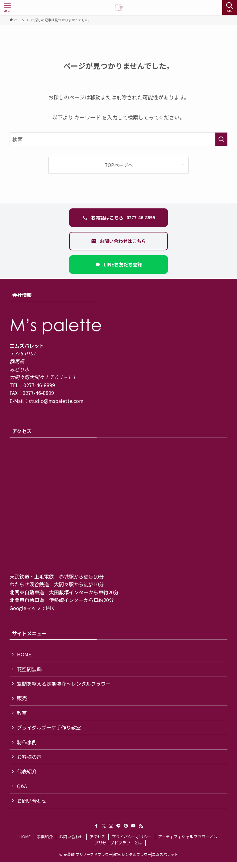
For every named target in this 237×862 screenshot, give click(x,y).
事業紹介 (45, 836)
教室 (22, 713)
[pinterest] (126, 826)
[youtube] (133, 826)
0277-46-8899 (39, 385)
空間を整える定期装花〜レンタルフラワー (64, 683)
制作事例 (27, 742)
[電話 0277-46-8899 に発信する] (118, 217)
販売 (22, 698)
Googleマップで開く (33, 608)
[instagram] (111, 826)
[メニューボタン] (7, 7)
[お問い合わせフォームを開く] (118, 241)
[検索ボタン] (229, 7)
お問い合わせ (32, 800)
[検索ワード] (119, 139)
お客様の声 (29, 756)
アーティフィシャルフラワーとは (188, 836)
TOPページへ (119, 164)
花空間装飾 (29, 669)
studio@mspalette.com (56, 400)
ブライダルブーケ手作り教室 (49, 727)
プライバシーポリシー (132, 836)
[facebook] (96, 826)
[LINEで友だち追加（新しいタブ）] (118, 264)
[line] (118, 826)
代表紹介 (27, 771)
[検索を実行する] (221, 139)
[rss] (140, 826)
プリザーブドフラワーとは (118, 843)
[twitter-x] (103, 826)
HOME (24, 654)
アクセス (97, 836)
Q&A (22, 786)
